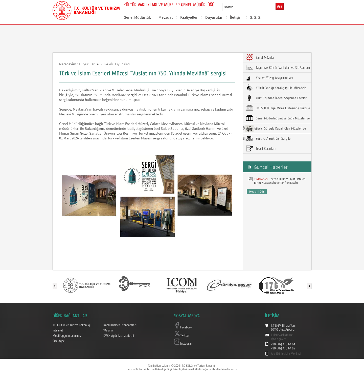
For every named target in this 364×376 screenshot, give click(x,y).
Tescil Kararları (260, 148)
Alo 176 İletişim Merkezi (286, 354)
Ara (279, 6)
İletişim (236, 17)
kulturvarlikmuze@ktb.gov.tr (282, 337)
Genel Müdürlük (137, 17)
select (274, 7)
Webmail (108, 330)
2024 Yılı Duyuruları (115, 63)
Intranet (58, 330)
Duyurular (213, 17)
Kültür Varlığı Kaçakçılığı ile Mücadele (275, 87)
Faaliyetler (189, 17)
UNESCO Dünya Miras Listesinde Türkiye (277, 108)
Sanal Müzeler (260, 57)
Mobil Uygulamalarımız (67, 336)
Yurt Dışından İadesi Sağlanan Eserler (276, 97)
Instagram (183, 344)
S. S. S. (255, 17)
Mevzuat (165, 17)
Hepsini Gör (256, 191)
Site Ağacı (59, 341)
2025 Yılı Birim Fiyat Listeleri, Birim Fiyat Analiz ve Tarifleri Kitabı (280, 180)
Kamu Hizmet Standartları (119, 325)
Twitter (182, 335)
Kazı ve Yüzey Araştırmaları (269, 77)
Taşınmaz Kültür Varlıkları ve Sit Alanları (277, 67)
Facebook (183, 327)
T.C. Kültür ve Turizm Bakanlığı (71, 325)
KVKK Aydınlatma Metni (118, 336)
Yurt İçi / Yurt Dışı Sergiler (268, 138)
